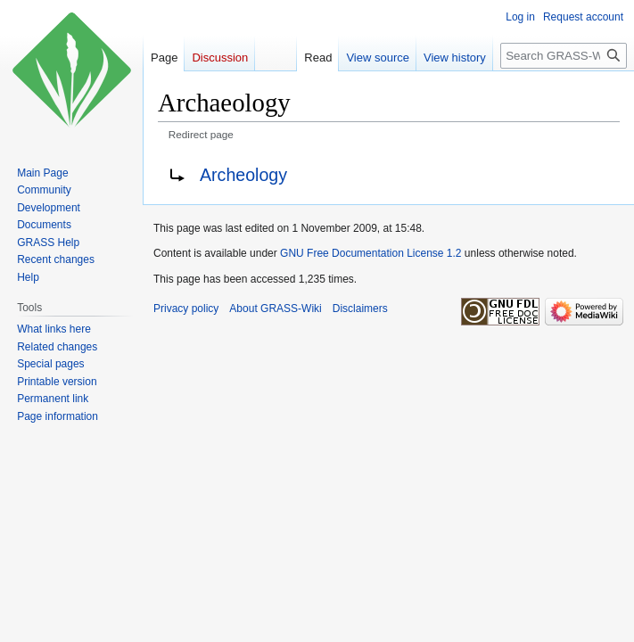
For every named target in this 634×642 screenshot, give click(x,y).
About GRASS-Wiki (275, 308)
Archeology (243, 175)
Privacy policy (185, 308)
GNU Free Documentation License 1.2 (370, 253)
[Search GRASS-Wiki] (563, 56)
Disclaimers (360, 308)
